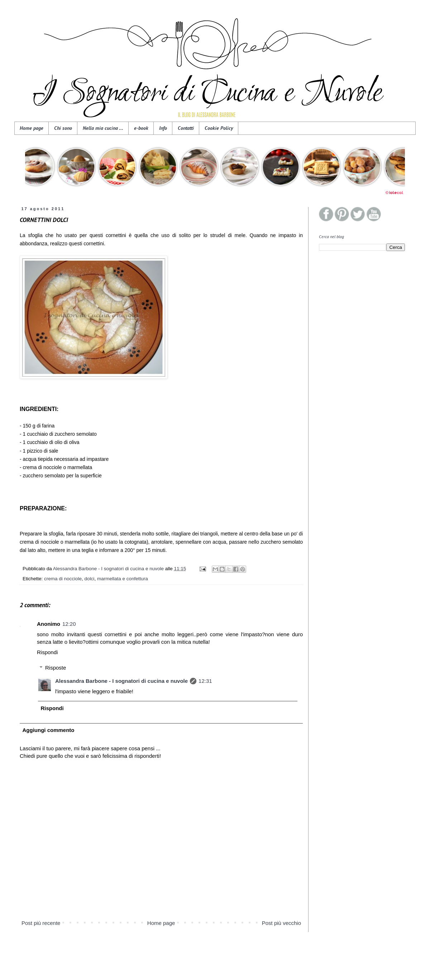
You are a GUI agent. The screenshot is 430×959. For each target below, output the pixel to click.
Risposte (55, 668)
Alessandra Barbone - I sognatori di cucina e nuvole (121, 681)
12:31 (205, 681)
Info (163, 128)
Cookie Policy (219, 128)
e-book (141, 128)
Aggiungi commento (49, 730)
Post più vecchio (281, 923)
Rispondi (47, 652)
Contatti (186, 128)
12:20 (69, 624)
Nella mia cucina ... (103, 128)
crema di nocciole (63, 578)
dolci (90, 578)
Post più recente (41, 923)
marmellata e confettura (122, 578)
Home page (31, 128)
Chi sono (63, 128)
